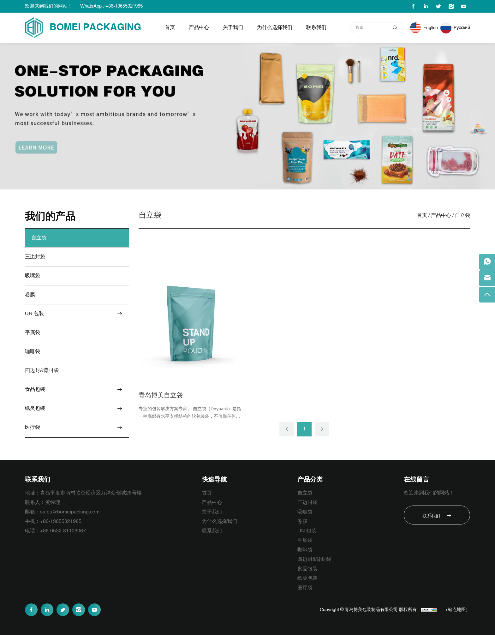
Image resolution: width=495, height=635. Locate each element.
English (430, 27)
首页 (170, 27)
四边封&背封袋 (42, 370)
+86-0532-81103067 (63, 531)
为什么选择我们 (274, 27)
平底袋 (32, 332)
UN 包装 (34, 313)
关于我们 (233, 27)
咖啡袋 (32, 351)
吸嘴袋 (32, 276)
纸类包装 (35, 408)
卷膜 (30, 294)
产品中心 (199, 27)
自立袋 (38, 238)
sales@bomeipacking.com (69, 512)
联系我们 (316, 27)
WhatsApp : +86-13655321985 (111, 6)
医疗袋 (32, 427)
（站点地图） (457, 609)
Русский (462, 27)
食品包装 (35, 389)
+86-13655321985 (60, 521)
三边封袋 (35, 257)
